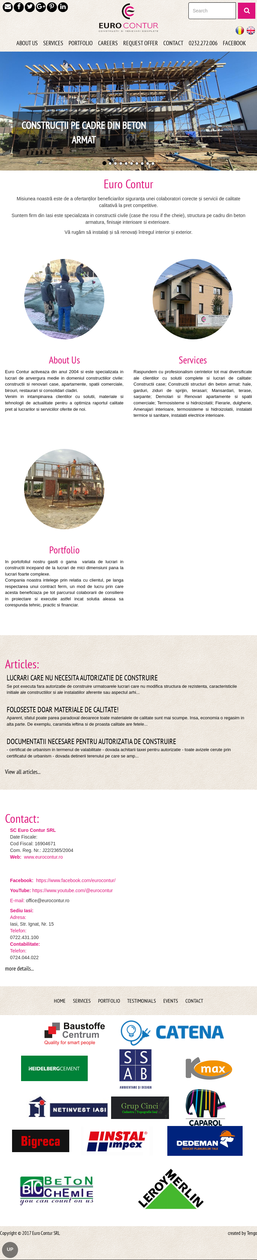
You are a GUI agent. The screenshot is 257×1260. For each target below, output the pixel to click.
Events (170, 1000)
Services (82, 1000)
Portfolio (109, 1000)
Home (60, 1000)
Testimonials (141, 1000)
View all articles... (22, 772)
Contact (194, 1000)
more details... (19, 968)
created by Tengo (242, 1233)
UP (10, 1249)
